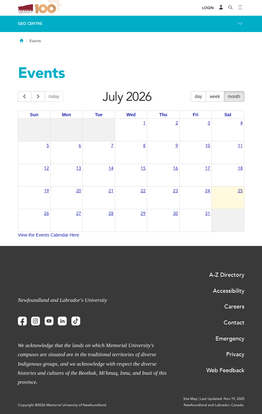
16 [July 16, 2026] (175, 168)
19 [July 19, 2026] (46, 190)
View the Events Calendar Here (48, 234)
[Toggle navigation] (240, 8)
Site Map (190, 399)
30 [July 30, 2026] (175, 213)
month (234, 96)
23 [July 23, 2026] (175, 190)
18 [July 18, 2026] (240, 168)
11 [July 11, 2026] (240, 145)
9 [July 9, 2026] (177, 145)
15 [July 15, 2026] (143, 168)
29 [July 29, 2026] (143, 213)
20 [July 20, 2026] (78, 190)
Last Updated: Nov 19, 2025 (222, 399)
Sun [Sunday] (34, 114)
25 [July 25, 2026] (240, 190)
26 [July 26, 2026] (46, 213)
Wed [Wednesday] (131, 114)
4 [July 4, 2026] (241, 123)
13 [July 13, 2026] (78, 168)
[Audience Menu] (221, 8)
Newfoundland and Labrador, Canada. (214, 405)
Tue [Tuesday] (99, 114)
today (54, 96)
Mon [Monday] (66, 114)
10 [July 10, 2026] (207, 145)
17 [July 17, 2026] (207, 168)
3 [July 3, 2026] (209, 123)
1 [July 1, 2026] (144, 123)
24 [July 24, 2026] (207, 190)
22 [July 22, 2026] (143, 190)
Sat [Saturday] (228, 114)
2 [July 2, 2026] (177, 123)
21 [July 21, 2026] (111, 190)
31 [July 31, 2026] (207, 213)
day (198, 96)
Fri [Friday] (195, 114)
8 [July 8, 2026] (144, 145)
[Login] (208, 8)
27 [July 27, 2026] (78, 213)
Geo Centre (30, 23)
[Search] (230, 8)
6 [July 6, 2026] (80, 145)
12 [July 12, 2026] (46, 168)
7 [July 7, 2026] (112, 145)
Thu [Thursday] (163, 114)
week (215, 96)
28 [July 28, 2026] (111, 213)
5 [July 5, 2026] (48, 145)
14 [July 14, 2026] (111, 168)
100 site (49, 8)
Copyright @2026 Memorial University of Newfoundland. (62, 405)
